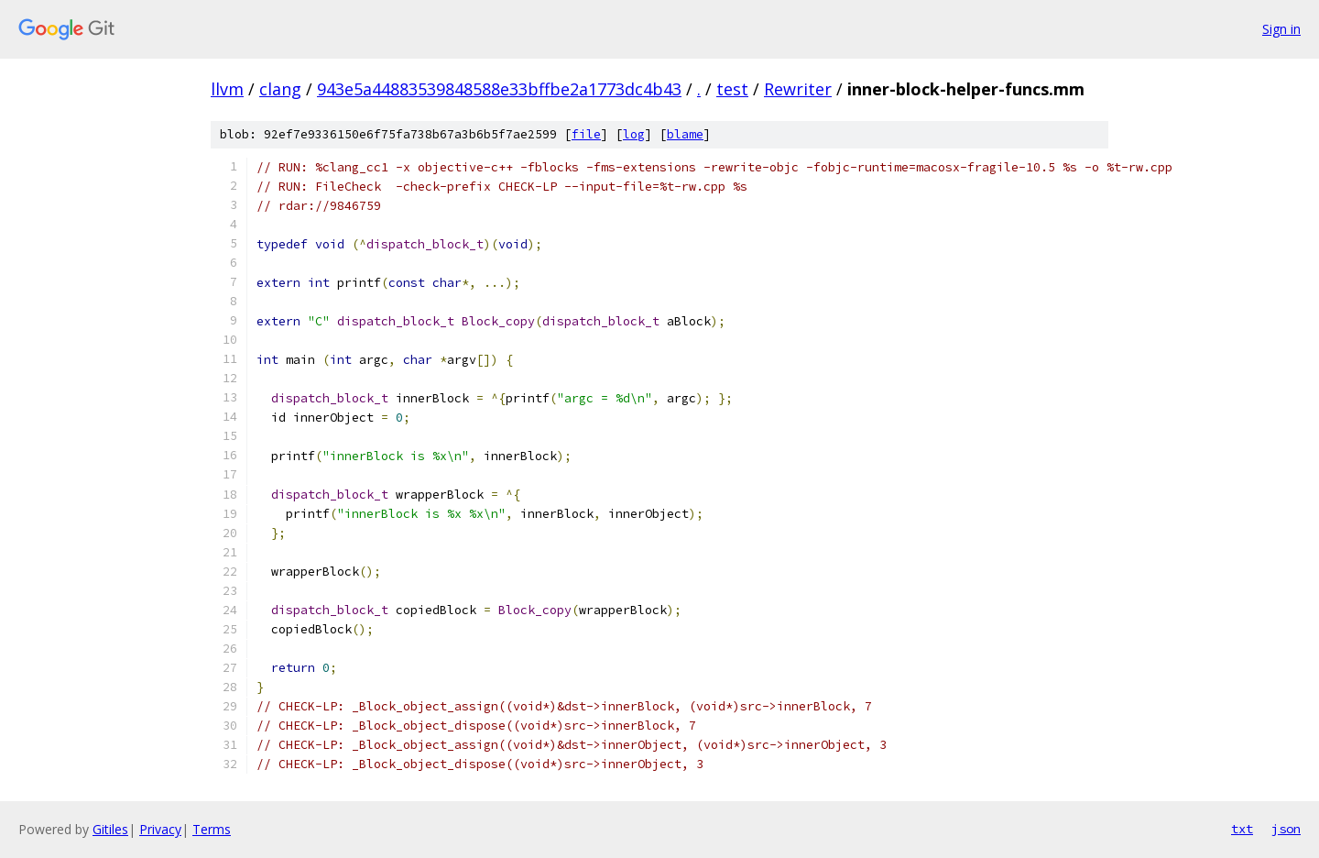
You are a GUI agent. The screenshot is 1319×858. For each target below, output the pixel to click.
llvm (227, 89)
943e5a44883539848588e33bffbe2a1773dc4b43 (499, 89)
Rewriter (798, 89)
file (586, 134)
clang (280, 89)
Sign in (1281, 29)
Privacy (160, 829)
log (634, 134)
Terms (211, 829)
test (732, 89)
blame (685, 134)
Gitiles (110, 829)
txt (1242, 828)
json (1286, 828)
